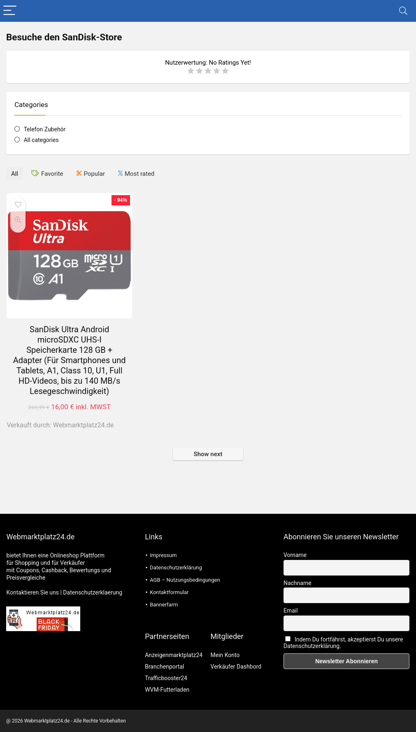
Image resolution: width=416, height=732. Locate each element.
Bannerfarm (164, 604)
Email (291, 610)
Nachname (297, 583)
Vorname (295, 555)
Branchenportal (164, 666)
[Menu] (10, 11)
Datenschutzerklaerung (92, 592)
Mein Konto (225, 655)
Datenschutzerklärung (176, 567)
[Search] (403, 11)
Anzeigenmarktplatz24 (173, 655)
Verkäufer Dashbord (236, 666)
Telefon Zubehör (45, 129)
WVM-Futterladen (167, 689)
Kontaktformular (169, 592)
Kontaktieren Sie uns (32, 592)
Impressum (163, 555)
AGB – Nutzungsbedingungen (185, 580)
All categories (41, 140)
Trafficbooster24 (166, 678)
